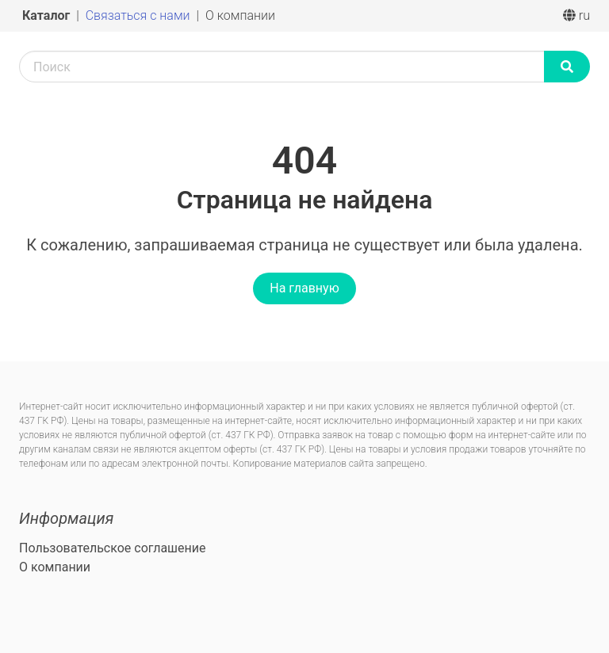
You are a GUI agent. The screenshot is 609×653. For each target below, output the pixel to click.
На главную (304, 288)
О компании (240, 15)
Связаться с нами (139, 15)
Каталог (47, 15)
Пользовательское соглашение (112, 548)
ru (576, 15)
